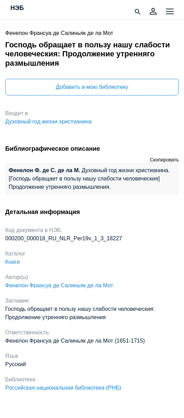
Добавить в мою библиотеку (92, 87)
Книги (12, 262)
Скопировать (164, 159)
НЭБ (17, 8)
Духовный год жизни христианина (48, 121)
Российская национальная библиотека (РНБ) (63, 388)
